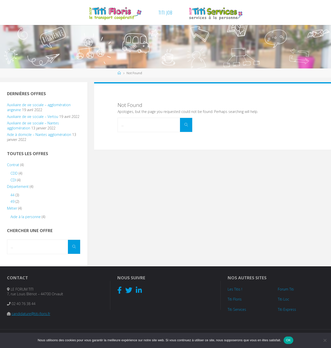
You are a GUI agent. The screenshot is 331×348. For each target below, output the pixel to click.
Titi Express (287, 309)
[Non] (324, 340)
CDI (13, 180)
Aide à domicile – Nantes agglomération (39, 134)
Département (18, 186)
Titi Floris (235, 299)
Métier (12, 208)
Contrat (13, 164)
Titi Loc (283, 299)
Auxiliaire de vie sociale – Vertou (32, 116)
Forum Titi (286, 289)
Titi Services (237, 309)
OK (288, 340)
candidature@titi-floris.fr (30, 313)
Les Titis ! (235, 289)
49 (12, 201)
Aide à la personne (25, 216)
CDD (14, 173)
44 (12, 195)
